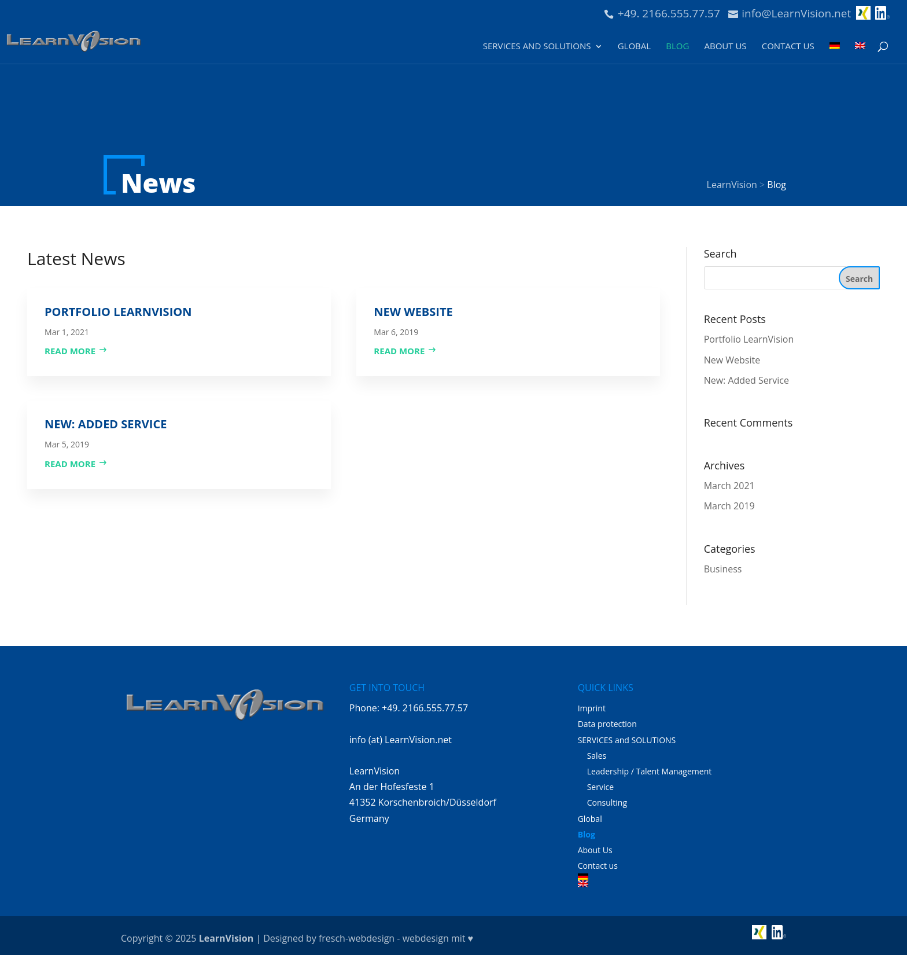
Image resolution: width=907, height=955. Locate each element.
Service (600, 786)
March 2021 (729, 485)
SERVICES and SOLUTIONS (537, 47)
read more (70, 351)
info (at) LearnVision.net (400, 739)
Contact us (788, 47)
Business (723, 569)
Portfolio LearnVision (118, 311)
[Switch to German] (834, 53)
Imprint (592, 708)
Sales (597, 755)
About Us (725, 47)
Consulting (607, 802)
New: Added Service (106, 424)
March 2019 (729, 505)
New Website (413, 311)
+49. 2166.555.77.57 (669, 13)
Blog (677, 47)
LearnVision (226, 938)
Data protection (607, 723)
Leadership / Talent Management (649, 771)
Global (634, 47)
